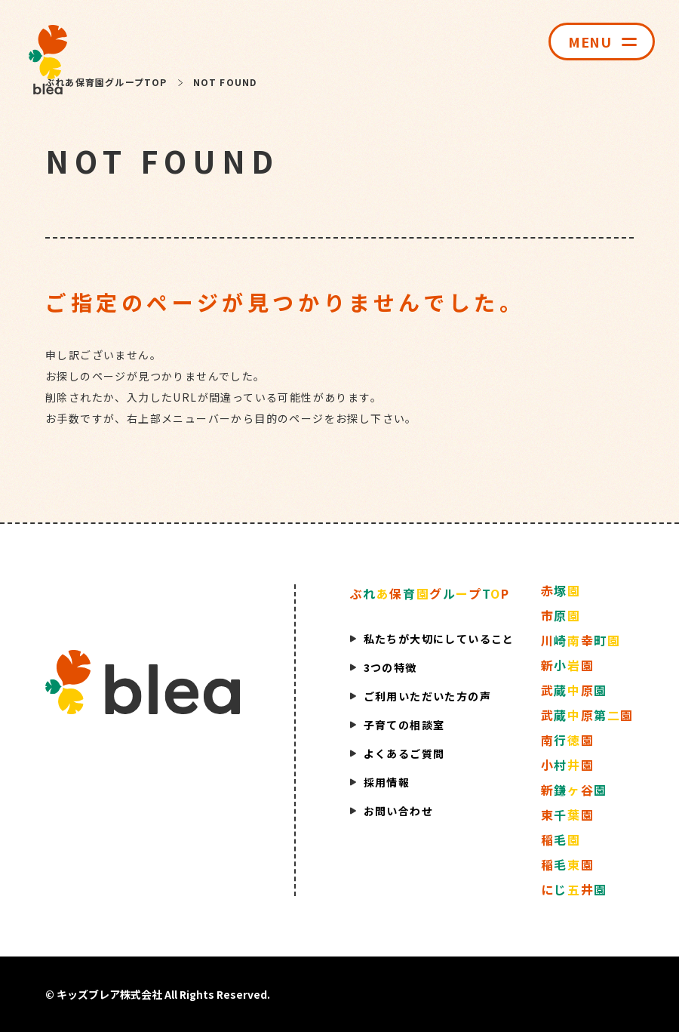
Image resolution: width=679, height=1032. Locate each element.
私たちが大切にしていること (439, 638)
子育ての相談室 (404, 724)
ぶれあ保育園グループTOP (106, 81)
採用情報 (387, 782)
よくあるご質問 (404, 753)
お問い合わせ (398, 810)
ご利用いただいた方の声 (427, 696)
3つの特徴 (390, 667)
